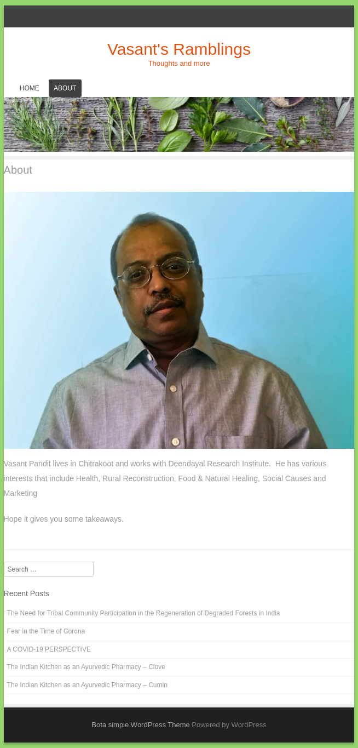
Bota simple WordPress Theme (140, 725)
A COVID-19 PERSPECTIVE (49, 649)
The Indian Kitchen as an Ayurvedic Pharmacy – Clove (86, 667)
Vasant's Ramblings (179, 49)
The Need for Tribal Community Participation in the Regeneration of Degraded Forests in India (143, 613)
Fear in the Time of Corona (46, 631)
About (65, 88)
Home (29, 88)
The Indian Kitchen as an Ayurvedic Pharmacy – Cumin (87, 685)
